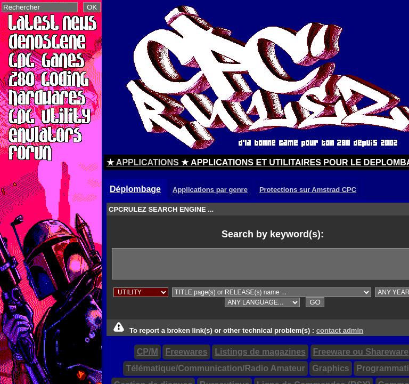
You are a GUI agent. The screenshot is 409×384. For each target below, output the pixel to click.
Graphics (330, 368)
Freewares (186, 351)
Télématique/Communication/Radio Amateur (215, 368)
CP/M (147, 351)
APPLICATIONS (147, 162)
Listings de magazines (260, 351)
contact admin (339, 330)
